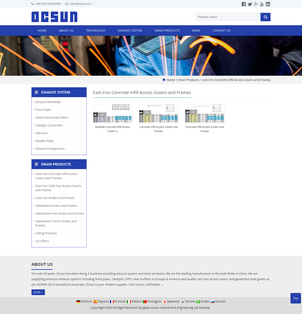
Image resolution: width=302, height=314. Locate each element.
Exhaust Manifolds (48, 102)
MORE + (38, 292)
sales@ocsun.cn (80, 4)
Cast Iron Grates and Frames (54, 198)
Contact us (222, 30)
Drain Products (167, 30)
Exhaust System (130, 30)
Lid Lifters (42, 241)
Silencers (41, 133)
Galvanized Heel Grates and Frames (59, 213)
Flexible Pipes (44, 141)
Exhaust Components (50, 149)
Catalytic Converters (49, 125)
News (196, 30)
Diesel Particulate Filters (51, 117)
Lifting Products (46, 233)
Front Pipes (43, 110)
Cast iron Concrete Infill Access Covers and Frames (236, 80)
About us (66, 30)
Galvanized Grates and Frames (56, 206)
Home (42, 30)
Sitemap (204, 308)
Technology (95, 30)
